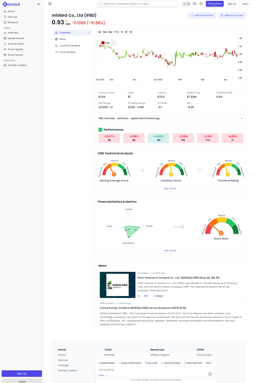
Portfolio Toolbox (15, 65)
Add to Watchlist (202, 15)
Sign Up (22, 373)
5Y (131, 32)
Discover (10, 17)
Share (158, 296)
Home (9, 11)
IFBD (146, 296)
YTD (116, 32)
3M (105, 32)
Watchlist (109, 355)
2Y (126, 32)
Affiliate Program (160, 355)
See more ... (171, 188)
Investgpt (63, 365)
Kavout (62, 355)
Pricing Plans (215, 3)
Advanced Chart (232, 15)
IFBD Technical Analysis (115, 153)
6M (110, 32)
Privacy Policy (204, 355)
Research (11, 22)
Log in (245, 3)
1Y (122, 32)
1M (99, 32)
